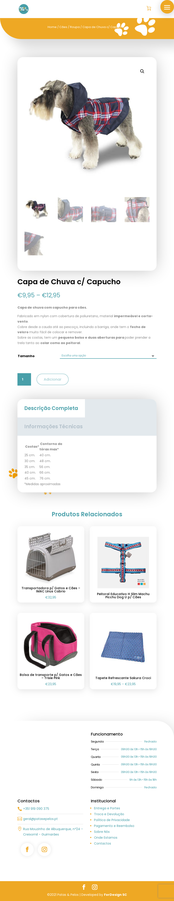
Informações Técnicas (53, 426)
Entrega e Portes (107, 808)
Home (52, 27)
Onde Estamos (105, 837)
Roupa (75, 27)
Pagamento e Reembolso (114, 826)
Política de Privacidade (112, 820)
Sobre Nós (102, 831)
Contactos (102, 843)
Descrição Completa (51, 408)
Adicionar (52, 379)
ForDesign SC (115, 894)
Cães (63, 27)
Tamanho (26, 356)
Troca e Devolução (109, 814)
